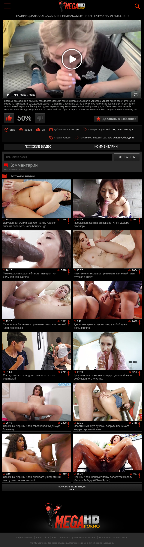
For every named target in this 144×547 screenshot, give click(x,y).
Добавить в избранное (119, 118)
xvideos (66, 137)
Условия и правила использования (78, 537)
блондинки (128, 137)
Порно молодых (125, 129)
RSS (54, 537)
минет (88, 137)
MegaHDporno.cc (79, 6)
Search (137, 6)
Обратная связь (24, 537)
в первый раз (99, 137)
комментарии (106, 146)
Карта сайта (42, 537)
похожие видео (38, 146)
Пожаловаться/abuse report (113, 537)
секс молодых (115, 137)
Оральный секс (107, 129)
